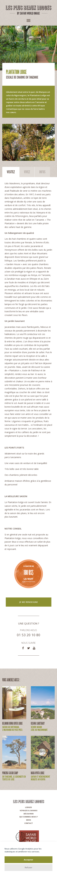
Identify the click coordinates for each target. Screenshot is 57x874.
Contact (28, 823)
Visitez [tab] (11, 172)
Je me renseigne (28, 602)
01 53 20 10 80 (28, 635)
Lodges (28, 807)
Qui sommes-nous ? (28, 817)
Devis (28, 820)
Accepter (28, 859)
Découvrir (29, 814)
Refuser (28, 867)
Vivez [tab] (27, 172)
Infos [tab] (42, 172)
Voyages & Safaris (28, 810)
